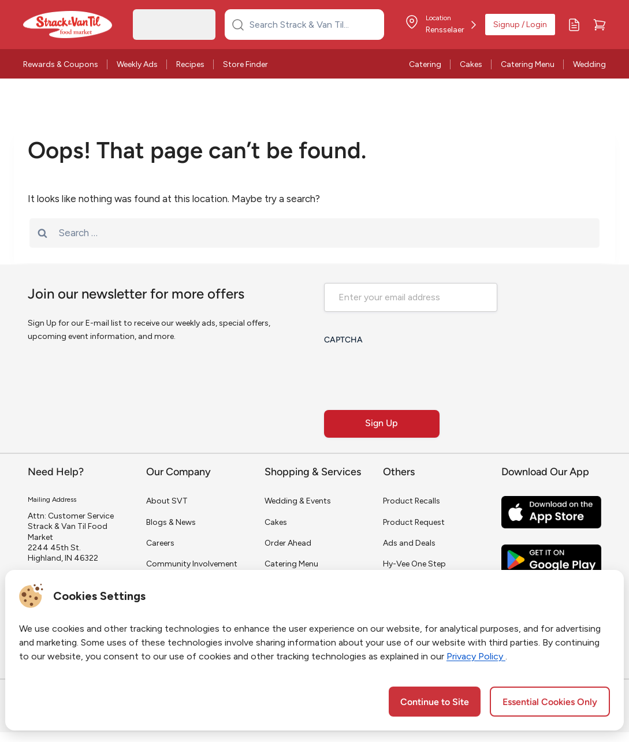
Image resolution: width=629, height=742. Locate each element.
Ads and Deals (409, 543)
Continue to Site (434, 702)
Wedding (589, 64)
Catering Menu (527, 64)
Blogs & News (171, 522)
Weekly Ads (137, 64)
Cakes (471, 64)
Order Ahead (288, 543)
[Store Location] (440, 24)
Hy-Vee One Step (414, 564)
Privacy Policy (475, 656)
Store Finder (245, 64)
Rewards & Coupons (60, 64)
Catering (425, 64)
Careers (160, 543)
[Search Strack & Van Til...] (311, 24)
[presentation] (412, 373)
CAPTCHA (343, 340)
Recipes (190, 64)
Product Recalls (411, 501)
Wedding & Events (298, 501)
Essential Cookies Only (550, 702)
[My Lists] (574, 24)
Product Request (414, 522)
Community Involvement (191, 564)
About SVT (167, 501)
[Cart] (599, 25)
